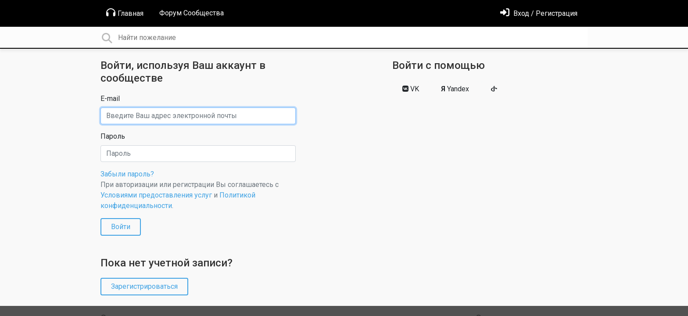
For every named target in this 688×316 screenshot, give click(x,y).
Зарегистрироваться (144, 286)
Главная (124, 13)
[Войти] (539, 13)
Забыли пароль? (127, 174)
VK (410, 89)
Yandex (455, 89)
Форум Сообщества (191, 13)
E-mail (110, 98)
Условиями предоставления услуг (156, 195)
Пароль (112, 136)
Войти (120, 227)
